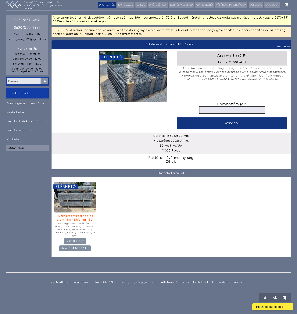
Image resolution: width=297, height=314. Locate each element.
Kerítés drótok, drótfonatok (27, 121)
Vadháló (13, 139)
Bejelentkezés (60, 282)
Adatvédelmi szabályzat (229, 282)
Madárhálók (15, 112)
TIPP (285, 306)
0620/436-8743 (105, 282)
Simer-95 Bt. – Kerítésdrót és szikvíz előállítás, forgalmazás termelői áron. (43, 5)
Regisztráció (82, 282)
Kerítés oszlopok (19, 130)
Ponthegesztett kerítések (25, 103)
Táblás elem (16, 148)
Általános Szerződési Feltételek (185, 282)
